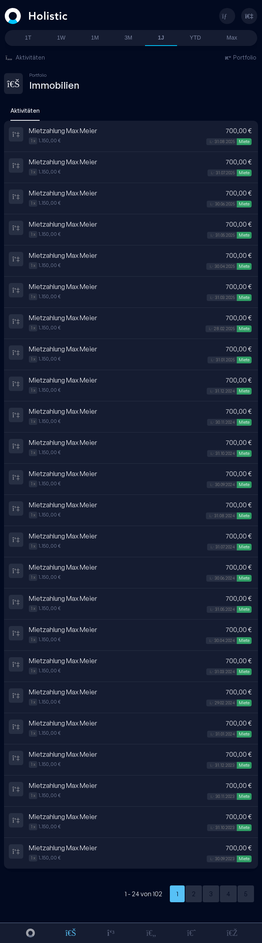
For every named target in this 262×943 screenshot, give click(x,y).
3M (128, 37)
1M (95, 37)
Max (232, 37)
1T (28, 37)
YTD (195, 37)
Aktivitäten (25, 57)
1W (61, 37)
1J (161, 37)
